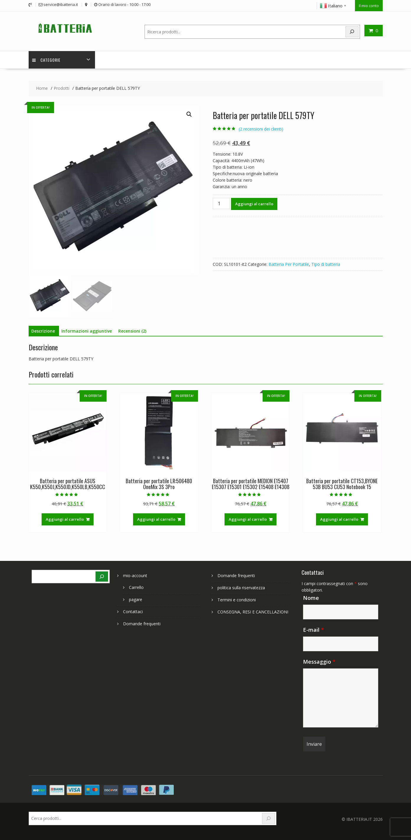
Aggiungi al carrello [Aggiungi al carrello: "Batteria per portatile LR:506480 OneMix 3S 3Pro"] (156, 519)
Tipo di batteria (325, 264)
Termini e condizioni (236, 599)
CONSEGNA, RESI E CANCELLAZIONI (252, 611)
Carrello (136, 587)
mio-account (135, 575)
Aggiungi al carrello (254, 203)
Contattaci (133, 611)
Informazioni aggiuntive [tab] (86, 330)
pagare (135, 599)
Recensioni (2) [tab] (132, 330)
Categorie (47, 59)
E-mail (313, 629)
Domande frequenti (142, 623)
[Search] (351, 30)
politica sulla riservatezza (241, 587)
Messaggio (319, 661)
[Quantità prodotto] (221, 203)
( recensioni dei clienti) (261, 128)
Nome (311, 597)
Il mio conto (369, 5)
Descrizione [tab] (43, 330)
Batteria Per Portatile (288, 264)
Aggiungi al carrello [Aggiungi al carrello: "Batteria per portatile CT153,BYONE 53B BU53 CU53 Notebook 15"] (339, 519)
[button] (189, 114)
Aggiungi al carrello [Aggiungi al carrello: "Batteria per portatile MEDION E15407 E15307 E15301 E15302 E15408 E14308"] (248, 519)
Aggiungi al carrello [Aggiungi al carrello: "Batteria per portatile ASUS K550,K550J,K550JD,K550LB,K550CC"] (65, 519)
